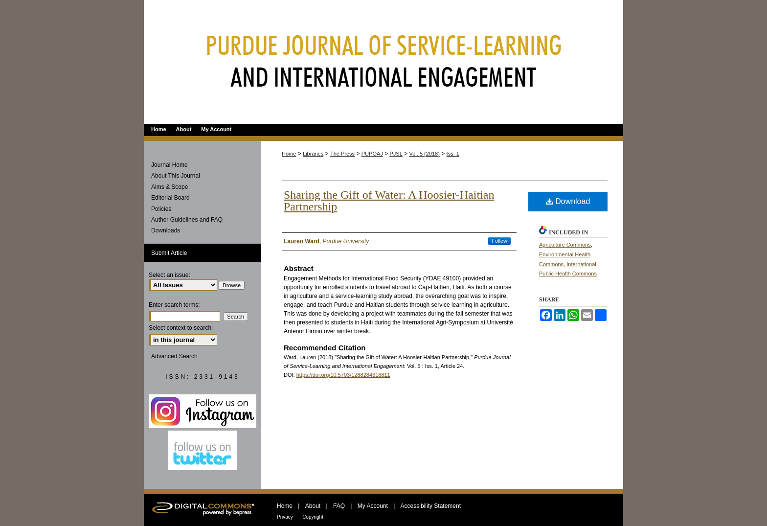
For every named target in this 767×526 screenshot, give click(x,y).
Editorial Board (170, 197)
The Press (342, 154)
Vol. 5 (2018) (424, 154)
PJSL (396, 154)
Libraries (313, 154)
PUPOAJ (372, 154)
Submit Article (169, 253)
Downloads (165, 230)
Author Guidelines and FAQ (187, 219)
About (312, 506)
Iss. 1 (453, 154)
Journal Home (169, 164)
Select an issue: (169, 275)
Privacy (285, 517)
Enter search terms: (174, 304)
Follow (499, 241)
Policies (161, 209)
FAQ (339, 506)
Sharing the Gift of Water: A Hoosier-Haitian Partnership (389, 200)
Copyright (312, 517)
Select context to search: (181, 327)
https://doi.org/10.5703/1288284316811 (343, 375)
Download (568, 201)
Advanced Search (174, 356)
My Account (373, 506)
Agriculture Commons (565, 245)
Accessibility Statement (431, 506)
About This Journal (175, 175)
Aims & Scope (169, 186)
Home (289, 154)
